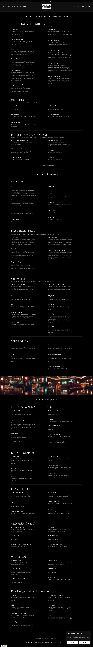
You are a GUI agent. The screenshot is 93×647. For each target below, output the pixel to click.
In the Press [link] (54, 642)
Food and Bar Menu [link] (21, 6)
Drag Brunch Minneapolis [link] (44, 642)
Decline (72, 642)
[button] (88, 7)
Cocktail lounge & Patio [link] (78, 6)
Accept (84, 642)
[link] (46, 6)
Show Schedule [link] (11, 6)
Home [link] (4, 6)
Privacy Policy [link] (61, 642)
